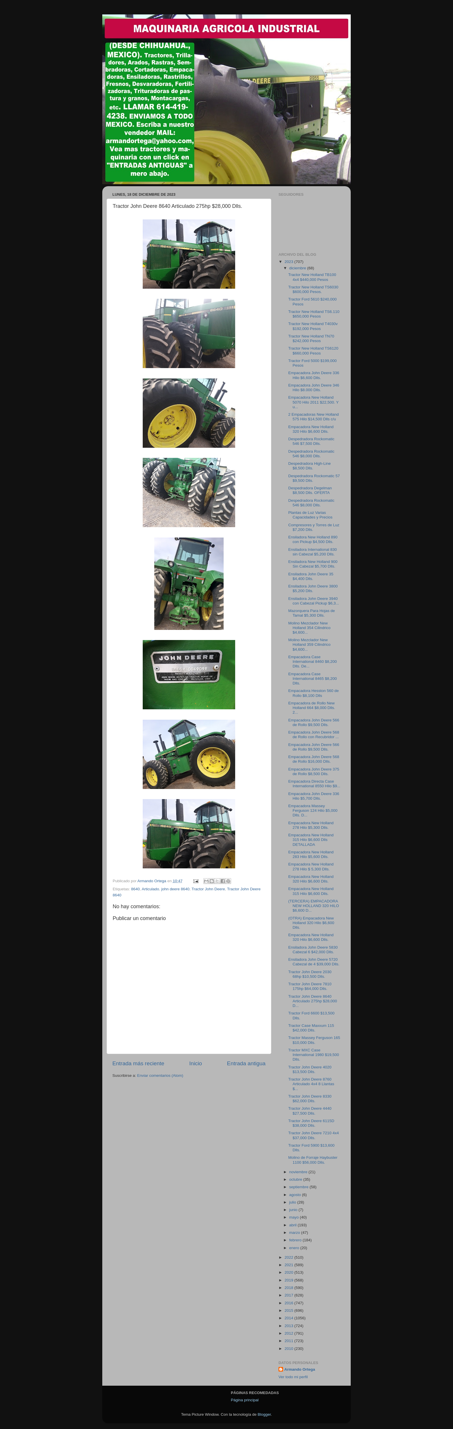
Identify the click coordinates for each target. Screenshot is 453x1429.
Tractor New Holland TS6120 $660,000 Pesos (313, 350)
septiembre (299, 1187)
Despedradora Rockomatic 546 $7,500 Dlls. (311, 441)
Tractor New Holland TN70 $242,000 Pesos (311, 338)
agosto (295, 1195)
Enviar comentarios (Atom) (160, 1075)
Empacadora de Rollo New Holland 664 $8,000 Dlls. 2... (311, 708)
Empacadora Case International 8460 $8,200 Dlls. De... (312, 661)
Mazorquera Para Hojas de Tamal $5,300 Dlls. (311, 613)
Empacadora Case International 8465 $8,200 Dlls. (312, 678)
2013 (289, 1326)
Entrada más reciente (138, 1063)
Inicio (195, 1063)
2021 (289, 1265)
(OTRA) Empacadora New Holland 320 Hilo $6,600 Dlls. (311, 923)
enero (294, 1248)
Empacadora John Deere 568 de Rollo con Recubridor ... (313, 734)
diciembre (298, 268)
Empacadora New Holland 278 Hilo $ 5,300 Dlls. (311, 866)
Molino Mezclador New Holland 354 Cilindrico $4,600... (309, 628)
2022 (289, 1257)
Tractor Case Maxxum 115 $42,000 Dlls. (311, 1027)
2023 (289, 262)
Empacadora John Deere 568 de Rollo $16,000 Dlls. (313, 759)
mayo (294, 1217)
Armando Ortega (299, 1369)
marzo (295, 1232)
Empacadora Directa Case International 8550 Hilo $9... (314, 783)
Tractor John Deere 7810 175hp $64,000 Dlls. (310, 986)
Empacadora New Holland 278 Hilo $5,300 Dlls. (311, 825)
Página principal (245, 1400)
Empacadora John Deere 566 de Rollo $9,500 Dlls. (313, 722)
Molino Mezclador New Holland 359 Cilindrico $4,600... (309, 644)
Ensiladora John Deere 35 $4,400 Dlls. (310, 576)
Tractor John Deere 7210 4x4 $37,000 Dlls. (313, 1135)
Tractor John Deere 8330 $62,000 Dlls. (310, 1098)
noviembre (299, 1172)
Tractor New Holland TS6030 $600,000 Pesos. (313, 289)
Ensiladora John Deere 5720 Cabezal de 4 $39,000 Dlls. (313, 961)
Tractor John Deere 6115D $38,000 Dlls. (311, 1123)
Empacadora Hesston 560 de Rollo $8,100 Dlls (313, 693)
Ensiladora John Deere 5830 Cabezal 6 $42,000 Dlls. (313, 949)
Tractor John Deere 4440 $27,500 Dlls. (310, 1110)
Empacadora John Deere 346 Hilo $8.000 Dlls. (313, 387)
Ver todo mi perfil (293, 1377)
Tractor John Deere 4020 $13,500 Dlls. (310, 1069)
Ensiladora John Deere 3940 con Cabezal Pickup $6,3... (313, 600)
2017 (289, 1295)
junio (293, 1210)
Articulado (150, 889)
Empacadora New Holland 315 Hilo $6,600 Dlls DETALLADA (311, 839)
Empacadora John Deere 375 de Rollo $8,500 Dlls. (313, 771)
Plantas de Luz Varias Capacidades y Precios (310, 514)
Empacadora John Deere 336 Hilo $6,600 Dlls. (313, 375)
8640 (135, 889)
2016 (289, 1303)
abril (293, 1225)
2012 (289, 1333)
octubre (296, 1179)
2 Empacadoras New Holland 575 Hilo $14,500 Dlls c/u (313, 416)
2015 (289, 1310)
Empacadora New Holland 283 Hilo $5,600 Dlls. (311, 854)
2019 (289, 1280)
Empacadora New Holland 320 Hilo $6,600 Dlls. (311, 429)
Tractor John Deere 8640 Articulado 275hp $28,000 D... (312, 1001)
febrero (296, 1240)
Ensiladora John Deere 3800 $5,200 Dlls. (313, 588)
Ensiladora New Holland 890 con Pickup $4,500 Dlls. (312, 539)
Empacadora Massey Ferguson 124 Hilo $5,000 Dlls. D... (312, 810)
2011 (289, 1341)
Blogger (264, 1414)
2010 (289, 1348)
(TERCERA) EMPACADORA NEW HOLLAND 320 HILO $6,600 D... (313, 906)
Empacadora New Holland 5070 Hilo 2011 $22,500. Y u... (313, 402)
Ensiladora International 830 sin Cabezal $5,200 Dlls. (312, 551)
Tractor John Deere (208, 889)
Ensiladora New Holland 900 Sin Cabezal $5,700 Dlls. (312, 563)
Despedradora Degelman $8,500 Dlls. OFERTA (310, 490)
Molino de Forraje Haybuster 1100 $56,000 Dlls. (312, 1159)
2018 (289, 1288)
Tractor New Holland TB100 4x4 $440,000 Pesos (312, 277)
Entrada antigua (246, 1063)
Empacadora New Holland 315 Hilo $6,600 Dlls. (311, 891)
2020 (289, 1272)
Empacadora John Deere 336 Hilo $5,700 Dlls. (313, 796)
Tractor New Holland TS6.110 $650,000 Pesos (313, 313)
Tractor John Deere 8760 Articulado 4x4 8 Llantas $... (311, 1084)
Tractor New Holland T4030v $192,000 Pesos (313, 326)
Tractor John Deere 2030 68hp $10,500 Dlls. (310, 974)
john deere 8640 (175, 889)
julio (293, 1202)
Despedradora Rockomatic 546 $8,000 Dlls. (311, 453)
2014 (289, 1318)
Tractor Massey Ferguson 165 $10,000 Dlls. (314, 1040)
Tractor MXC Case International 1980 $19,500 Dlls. (313, 1055)
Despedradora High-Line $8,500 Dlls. (309, 465)
